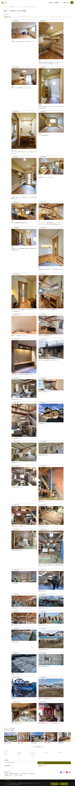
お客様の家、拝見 (41, 765)
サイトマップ (7, 777)
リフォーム (34, 752)
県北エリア (34, 754)
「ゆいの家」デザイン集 (9, 762)
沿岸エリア (60, 752)
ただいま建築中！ (41, 762)
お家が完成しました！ (9, 765)
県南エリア (20, 754)
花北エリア (47, 752)
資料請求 (56, 2)
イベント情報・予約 (64, 2)
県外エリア (7, 754)
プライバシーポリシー (30, 783)
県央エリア (20, 752)
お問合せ (51, 2)
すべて (6, 752)
